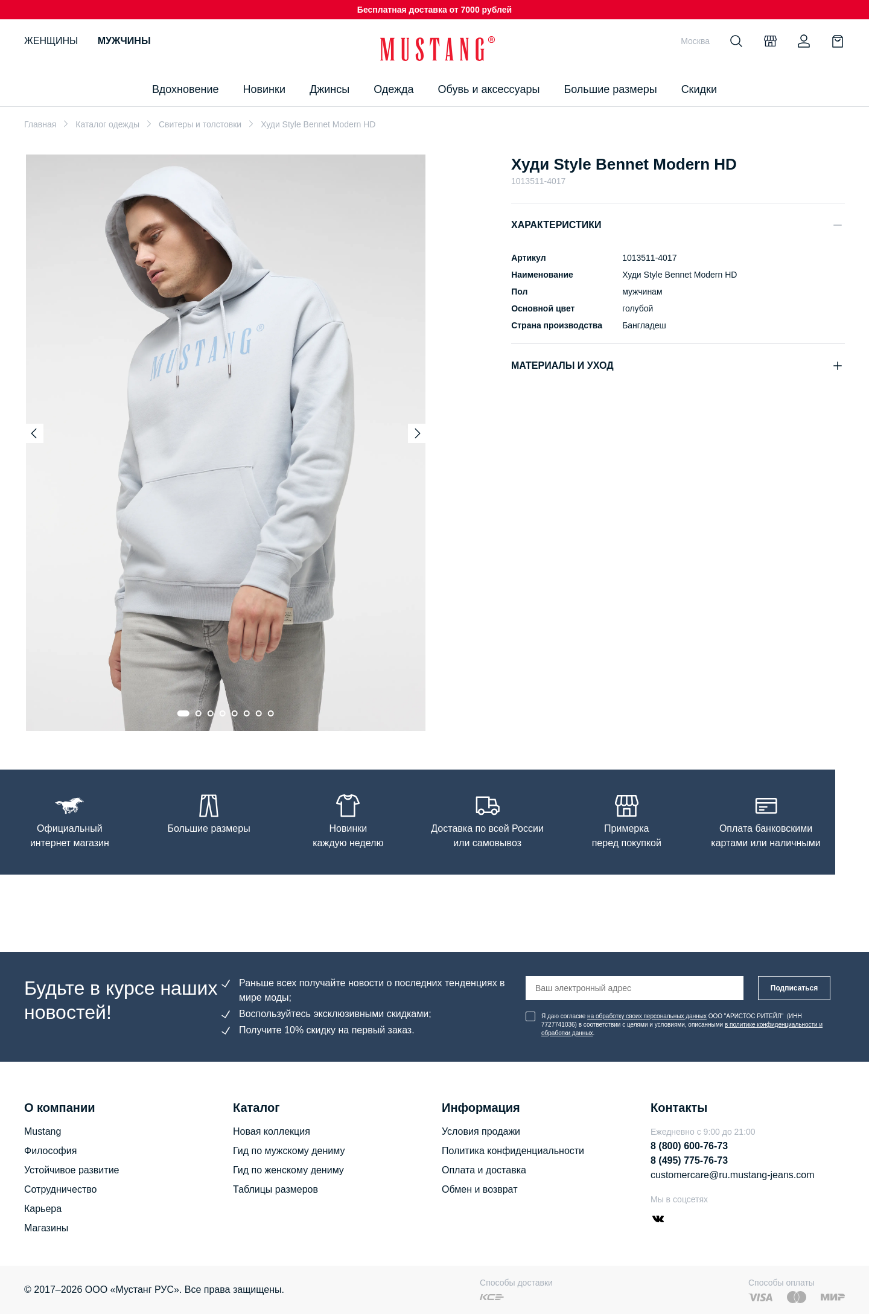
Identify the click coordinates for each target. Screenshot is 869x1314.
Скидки (699, 89)
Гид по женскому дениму (288, 1170)
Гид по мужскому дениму (289, 1151)
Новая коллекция (271, 1131)
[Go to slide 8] (271, 713)
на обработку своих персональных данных (647, 1016)
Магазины (46, 1228)
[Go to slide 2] (199, 713)
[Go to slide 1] (183, 713)
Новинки (264, 89)
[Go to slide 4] (223, 713)
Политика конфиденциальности (513, 1151)
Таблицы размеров (275, 1189)
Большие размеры (610, 89)
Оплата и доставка (484, 1170)
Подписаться (794, 988)
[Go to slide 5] (235, 713)
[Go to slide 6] (247, 713)
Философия (50, 1151)
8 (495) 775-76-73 (689, 1160)
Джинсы (329, 89)
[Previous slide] (33, 433)
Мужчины (124, 41)
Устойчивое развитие (71, 1170)
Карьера (43, 1209)
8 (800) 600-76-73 (689, 1146)
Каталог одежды (107, 124)
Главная (40, 124)
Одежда (393, 89)
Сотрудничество (60, 1189)
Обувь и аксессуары (489, 89)
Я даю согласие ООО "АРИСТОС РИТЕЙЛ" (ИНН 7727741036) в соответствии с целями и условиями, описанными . (682, 1024)
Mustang (42, 1131)
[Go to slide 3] (211, 713)
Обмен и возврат (479, 1189)
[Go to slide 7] (259, 713)
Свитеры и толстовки (200, 124)
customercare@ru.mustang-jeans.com (732, 1175)
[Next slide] (417, 433)
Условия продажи (481, 1131)
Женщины (51, 41)
